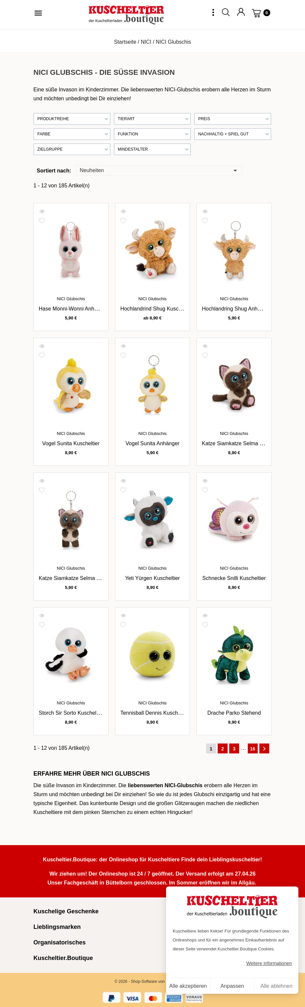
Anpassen (232, 986)
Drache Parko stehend (234, 713)
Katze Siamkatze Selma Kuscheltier (243, 443)
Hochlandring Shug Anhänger (236, 309)
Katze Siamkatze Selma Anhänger (79, 578)
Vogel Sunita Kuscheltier (71, 443)
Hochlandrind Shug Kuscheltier (156, 309)
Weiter (264, 749)
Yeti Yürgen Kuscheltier (152, 578)
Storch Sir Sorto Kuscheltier (71, 713)
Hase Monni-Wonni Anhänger (73, 309)
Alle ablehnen (276, 986)
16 (252, 748)
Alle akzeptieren (188, 986)
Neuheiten (159, 170)
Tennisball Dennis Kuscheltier (155, 713)
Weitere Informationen (269, 963)
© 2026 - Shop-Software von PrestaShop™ (152, 981)
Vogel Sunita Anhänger (153, 443)
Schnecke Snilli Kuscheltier (234, 578)
